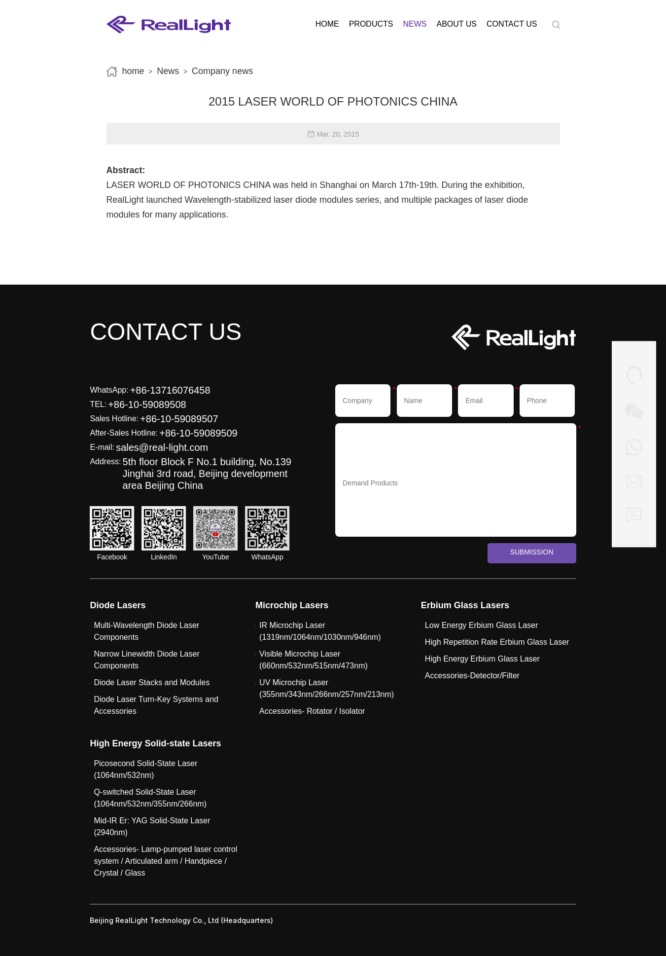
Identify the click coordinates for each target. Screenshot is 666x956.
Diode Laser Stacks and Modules (152, 682)
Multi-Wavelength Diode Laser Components (146, 631)
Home (327, 24)
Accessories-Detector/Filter (472, 675)
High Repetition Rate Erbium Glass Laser (497, 642)
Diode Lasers (117, 605)
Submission (532, 552)
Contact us (512, 24)
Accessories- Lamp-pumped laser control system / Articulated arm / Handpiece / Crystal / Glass (165, 861)
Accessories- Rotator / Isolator (312, 711)
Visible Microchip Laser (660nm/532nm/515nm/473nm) (313, 660)
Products (371, 24)
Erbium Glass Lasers (465, 605)
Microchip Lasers (291, 605)
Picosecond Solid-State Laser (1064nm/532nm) (145, 769)
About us (456, 24)
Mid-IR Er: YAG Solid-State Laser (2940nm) (152, 826)
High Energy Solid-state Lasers (155, 743)
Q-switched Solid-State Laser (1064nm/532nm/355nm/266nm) (150, 798)
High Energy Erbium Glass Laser (482, 659)
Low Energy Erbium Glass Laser (481, 625)
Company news (222, 71)
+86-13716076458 (170, 390)
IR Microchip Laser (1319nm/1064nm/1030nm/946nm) (320, 631)
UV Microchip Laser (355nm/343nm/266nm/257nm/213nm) (326, 688)
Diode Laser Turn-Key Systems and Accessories (156, 705)
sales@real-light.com (162, 447)
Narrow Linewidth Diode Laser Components (146, 660)
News (414, 24)
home (133, 71)
